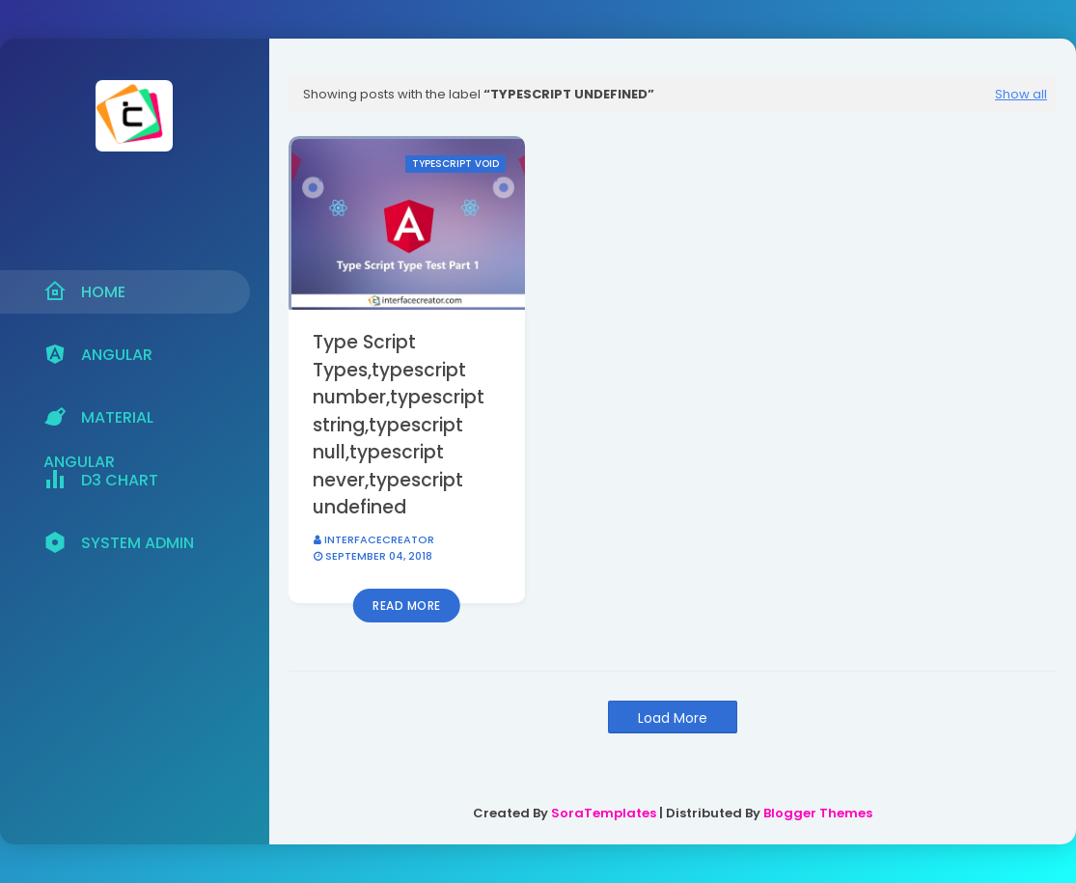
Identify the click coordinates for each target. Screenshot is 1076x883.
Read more (406, 605)
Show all (1021, 94)
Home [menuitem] (84, 291)
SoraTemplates (603, 813)
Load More (672, 718)
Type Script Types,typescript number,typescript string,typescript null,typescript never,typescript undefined (398, 424)
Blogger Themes (817, 813)
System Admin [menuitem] (118, 542)
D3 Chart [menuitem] (100, 479)
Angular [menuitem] (97, 354)
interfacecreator (379, 539)
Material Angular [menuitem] (98, 422)
